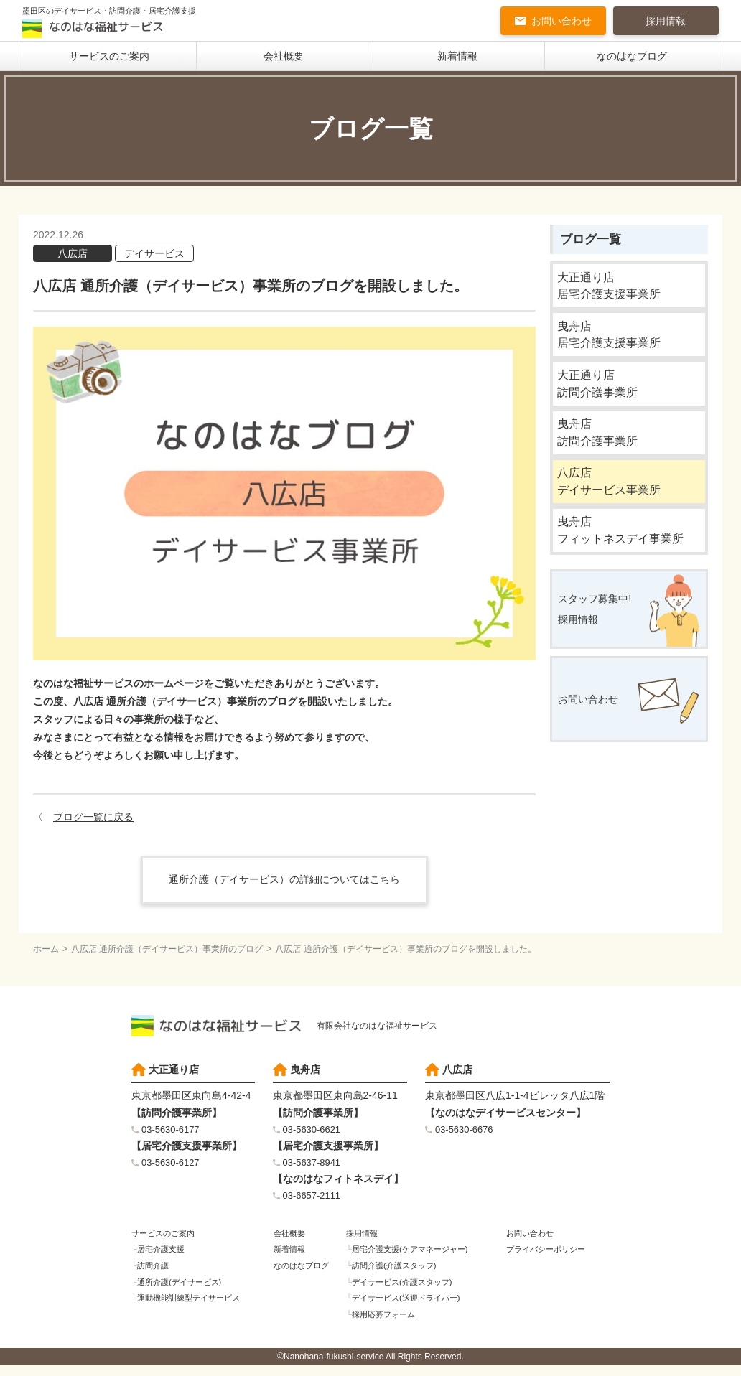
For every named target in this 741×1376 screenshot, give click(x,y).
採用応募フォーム (387, 1325)
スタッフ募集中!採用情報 (600, 634)
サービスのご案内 (109, 57)
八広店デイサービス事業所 (612, 498)
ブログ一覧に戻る (93, 818)
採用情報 (666, 21)
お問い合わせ (561, 21)
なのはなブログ (632, 57)
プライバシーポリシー (548, 1256)
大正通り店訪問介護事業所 (600, 394)
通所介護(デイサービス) (184, 1291)
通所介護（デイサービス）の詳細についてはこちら (284, 880)
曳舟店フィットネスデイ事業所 (624, 551)
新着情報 (457, 57)
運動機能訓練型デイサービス (194, 1308)
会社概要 (284, 57)
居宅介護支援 (164, 1256)
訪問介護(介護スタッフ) (398, 1273)
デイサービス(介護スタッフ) (407, 1291)
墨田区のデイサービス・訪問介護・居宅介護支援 (117, 22)
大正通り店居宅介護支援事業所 (612, 289)
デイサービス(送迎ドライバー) (411, 1308)
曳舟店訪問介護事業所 (600, 446)
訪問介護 (155, 1273)
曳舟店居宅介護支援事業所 (612, 341)
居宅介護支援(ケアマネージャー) (416, 1256)
